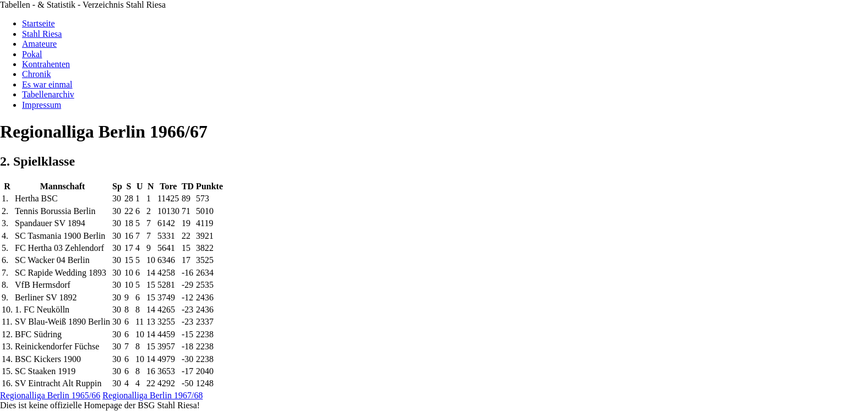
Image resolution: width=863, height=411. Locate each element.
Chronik (36, 74)
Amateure (39, 43)
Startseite (38, 23)
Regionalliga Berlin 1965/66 (50, 395)
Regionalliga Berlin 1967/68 (152, 395)
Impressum (41, 104)
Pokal (32, 54)
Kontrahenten (46, 64)
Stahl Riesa (42, 34)
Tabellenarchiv (48, 94)
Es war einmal (47, 84)
